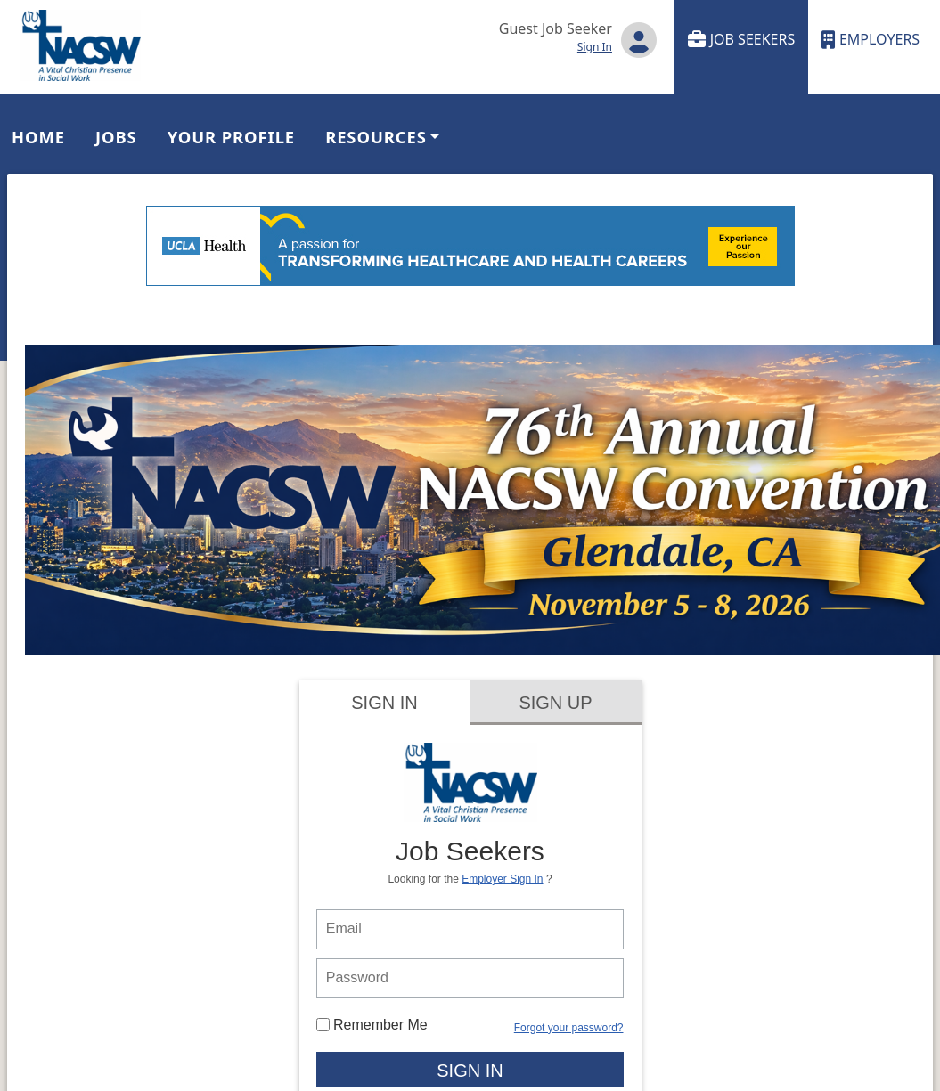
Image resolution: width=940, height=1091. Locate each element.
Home (38, 137)
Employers (870, 39)
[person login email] (470, 929)
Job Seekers (742, 39)
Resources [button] (376, 137)
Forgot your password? (569, 1028)
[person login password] (470, 978)
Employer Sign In (502, 879)
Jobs (116, 137)
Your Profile (231, 137)
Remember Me (372, 1024)
